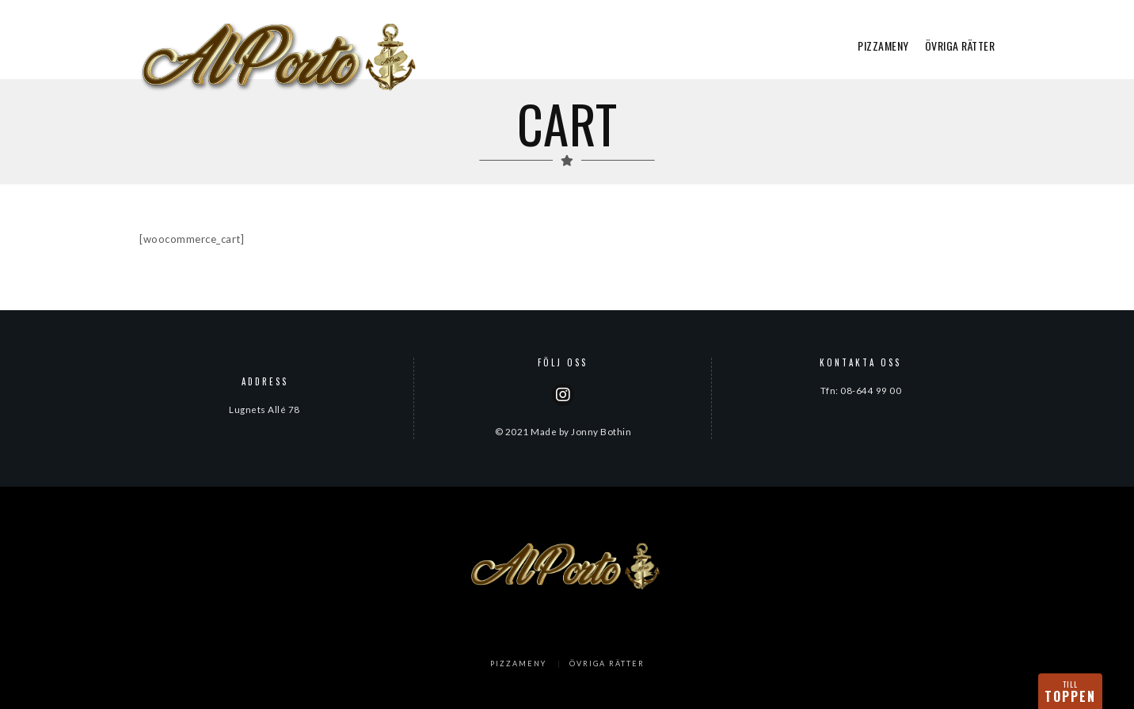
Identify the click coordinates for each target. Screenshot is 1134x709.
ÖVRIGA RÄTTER (960, 45)
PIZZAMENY (883, 45)
